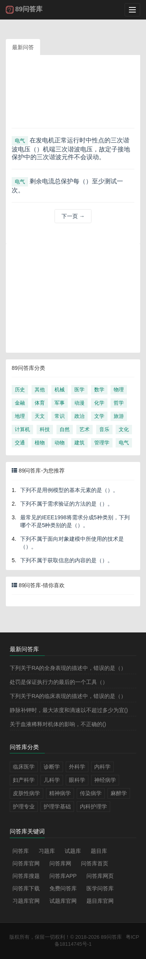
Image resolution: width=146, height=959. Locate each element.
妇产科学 (24, 780)
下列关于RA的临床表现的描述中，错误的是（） (68, 696)
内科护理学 (93, 806)
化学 (99, 403)
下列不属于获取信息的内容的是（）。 (66, 560)
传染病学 (91, 793)
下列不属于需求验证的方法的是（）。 (66, 504)
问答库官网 (26, 863)
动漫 (79, 403)
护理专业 (24, 806)
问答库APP (63, 876)
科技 (45, 429)
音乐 (104, 429)
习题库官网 (26, 901)
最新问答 (23, 47)
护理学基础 (57, 806)
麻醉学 (119, 793)
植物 (40, 443)
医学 (79, 389)
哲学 (119, 403)
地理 (20, 416)
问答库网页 (100, 876)
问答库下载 (26, 888)
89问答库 (111, 937)
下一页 (73, 216)
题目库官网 (100, 901)
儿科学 (52, 780)
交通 (20, 443)
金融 (20, 403)
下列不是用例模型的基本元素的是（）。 (69, 490)
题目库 (99, 851)
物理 (119, 389)
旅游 (119, 416)
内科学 (102, 767)
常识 (60, 416)
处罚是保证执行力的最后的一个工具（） (59, 682)
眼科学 (77, 780)
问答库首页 (94, 863)
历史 (20, 389)
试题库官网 (63, 901)
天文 (40, 416)
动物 (60, 443)
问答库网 (60, 863)
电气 (20, 141)
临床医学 (24, 767)
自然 (65, 429)
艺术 (84, 429)
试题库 (73, 851)
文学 (99, 416)
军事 (60, 403)
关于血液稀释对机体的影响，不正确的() (58, 724)
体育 (40, 403)
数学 (99, 389)
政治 (79, 416)
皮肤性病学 (26, 793)
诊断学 (52, 767)
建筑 (79, 443)
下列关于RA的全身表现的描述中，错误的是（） (68, 668)
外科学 (77, 767)
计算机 (22, 429)
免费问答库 (63, 888)
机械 (60, 389)
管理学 (101, 443)
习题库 (47, 851)
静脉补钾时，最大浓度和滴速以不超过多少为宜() (69, 710)
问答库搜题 (26, 876)
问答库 (20, 851)
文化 (124, 429)
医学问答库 (100, 888)
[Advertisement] (73, 94)
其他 (40, 389)
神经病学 (105, 780)
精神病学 (60, 793)
